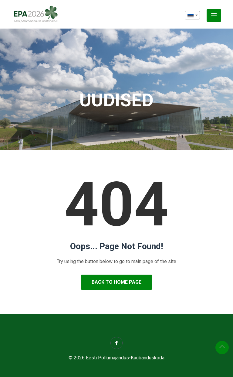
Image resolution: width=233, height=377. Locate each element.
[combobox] (192, 15)
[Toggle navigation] (214, 15)
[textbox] (192, 15)
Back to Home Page (116, 282)
